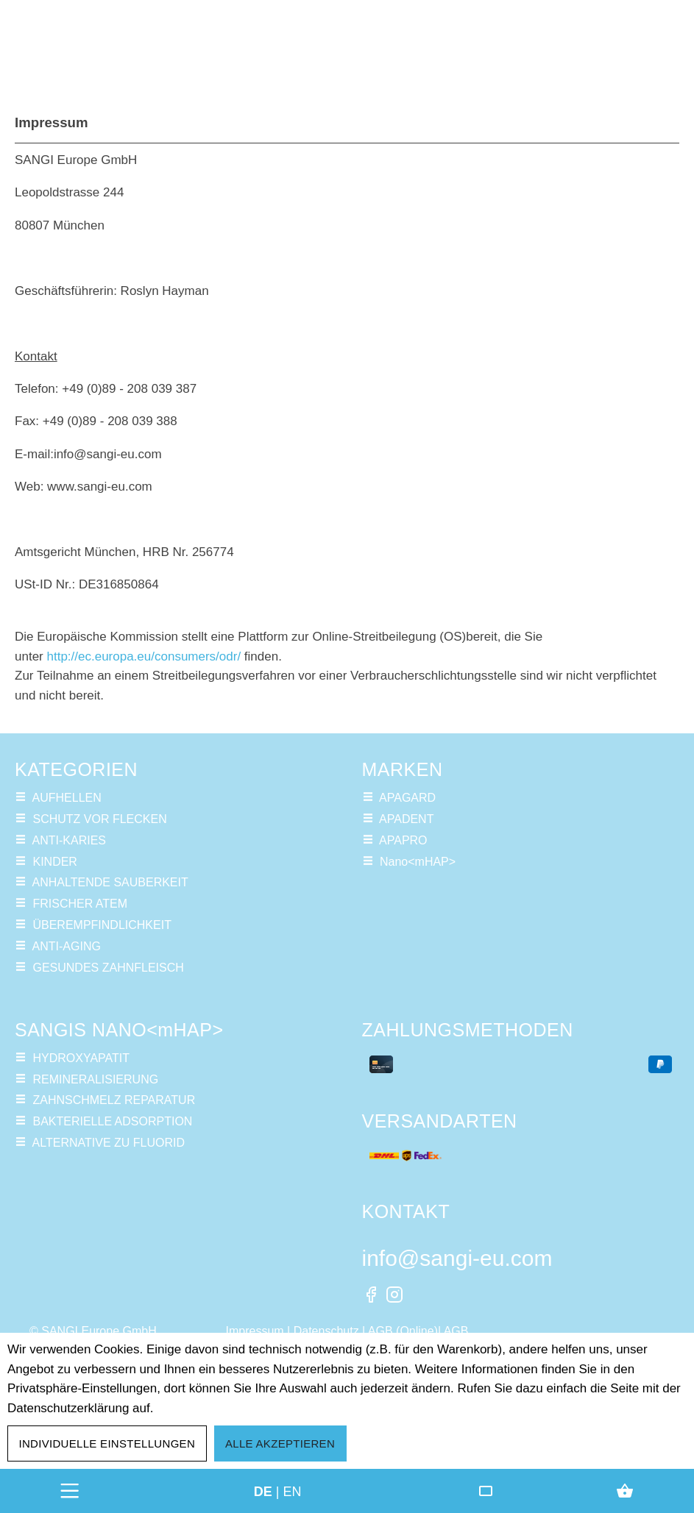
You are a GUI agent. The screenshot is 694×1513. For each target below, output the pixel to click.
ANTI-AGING (66, 946)
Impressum (255, 1331)
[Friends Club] (486, 1491)
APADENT (406, 819)
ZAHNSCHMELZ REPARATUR (113, 1100)
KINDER (54, 861)
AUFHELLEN (67, 797)
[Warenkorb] (625, 1491)
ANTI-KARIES (69, 840)
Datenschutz (326, 1331)
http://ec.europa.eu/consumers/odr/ (143, 656)
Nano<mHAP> (418, 861)
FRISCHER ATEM (79, 903)
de (263, 1490)
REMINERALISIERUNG (95, 1079)
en (292, 1490)
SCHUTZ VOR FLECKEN (99, 819)
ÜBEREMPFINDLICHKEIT (101, 925)
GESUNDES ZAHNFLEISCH (107, 967)
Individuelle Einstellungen (107, 1443)
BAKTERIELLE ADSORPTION (112, 1121)
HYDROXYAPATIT (81, 1058)
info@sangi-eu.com (457, 1258)
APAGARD (407, 797)
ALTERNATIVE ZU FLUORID (108, 1142)
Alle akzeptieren (280, 1443)
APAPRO (403, 840)
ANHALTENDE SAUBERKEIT (110, 882)
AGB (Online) (403, 1331)
